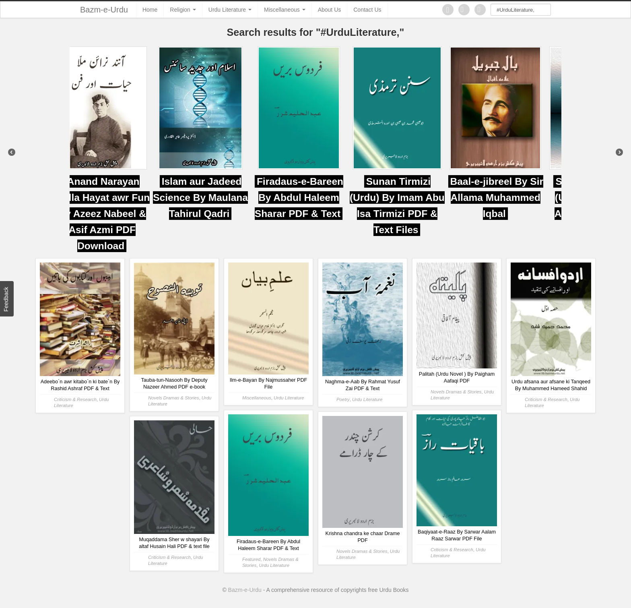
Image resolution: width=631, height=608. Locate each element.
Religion (183, 9)
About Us (329, 9)
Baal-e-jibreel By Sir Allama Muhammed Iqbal (513, 197)
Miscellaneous (284, 9)
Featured (251, 559)
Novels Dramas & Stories (173, 397)
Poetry (343, 399)
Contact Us (367, 9)
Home (149, 9)
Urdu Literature (230, 9)
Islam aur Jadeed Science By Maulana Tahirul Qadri (217, 197)
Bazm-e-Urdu (104, 9)
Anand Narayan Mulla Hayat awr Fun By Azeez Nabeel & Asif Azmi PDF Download (119, 213)
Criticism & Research (75, 399)
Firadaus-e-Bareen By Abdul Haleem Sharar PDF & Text (315, 197)
